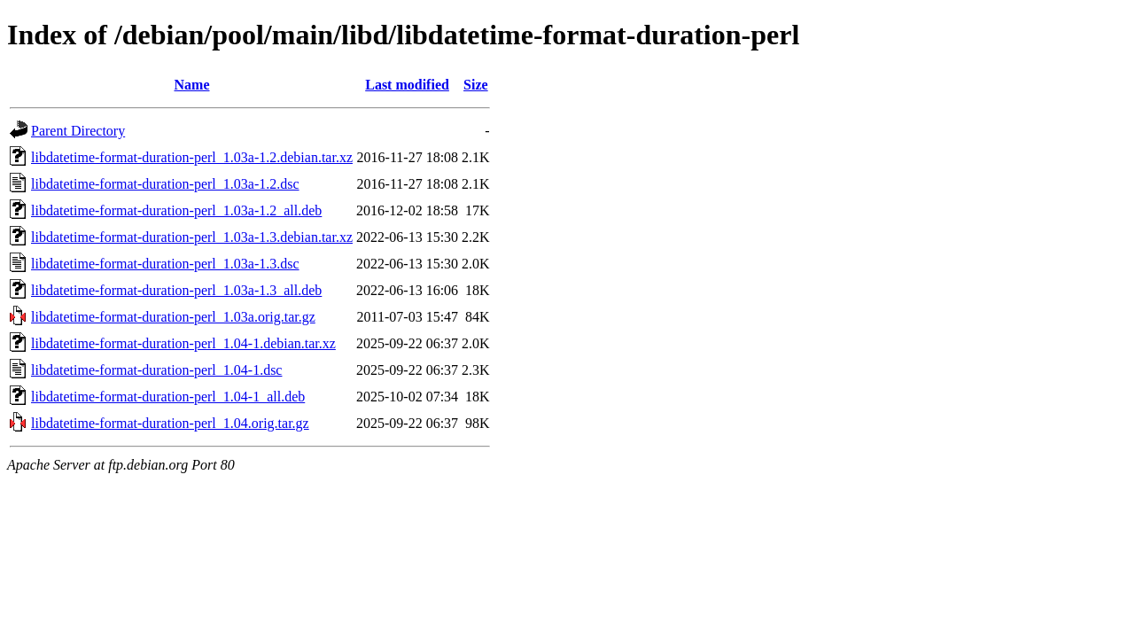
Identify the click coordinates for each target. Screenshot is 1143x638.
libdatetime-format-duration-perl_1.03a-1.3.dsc (165, 263)
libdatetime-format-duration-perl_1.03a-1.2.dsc (165, 183)
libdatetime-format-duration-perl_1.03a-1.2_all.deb (176, 210)
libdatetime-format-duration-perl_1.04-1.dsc (156, 369)
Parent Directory (78, 130)
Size (475, 84)
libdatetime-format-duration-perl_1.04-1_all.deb (168, 396)
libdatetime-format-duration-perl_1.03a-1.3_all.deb (176, 290)
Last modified (407, 84)
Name (192, 84)
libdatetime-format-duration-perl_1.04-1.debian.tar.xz (183, 343)
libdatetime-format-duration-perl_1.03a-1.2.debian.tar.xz (192, 157)
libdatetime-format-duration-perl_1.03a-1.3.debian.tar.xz (192, 237)
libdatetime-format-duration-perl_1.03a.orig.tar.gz (173, 316)
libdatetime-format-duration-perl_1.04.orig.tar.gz (170, 423)
